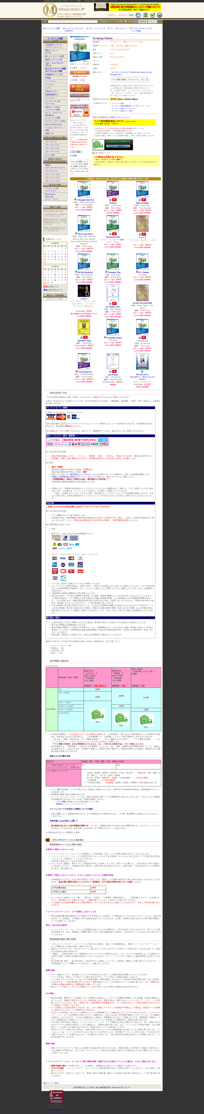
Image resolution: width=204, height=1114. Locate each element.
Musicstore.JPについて (121, 1088)
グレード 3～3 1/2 (52, 178)
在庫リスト (50, 134)
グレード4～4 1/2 (52, 145)
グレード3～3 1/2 (52, 148)
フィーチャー (50, 81)
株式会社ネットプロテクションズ (84, 474)
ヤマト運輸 (61, 802)
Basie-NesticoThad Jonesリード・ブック (51, 196)
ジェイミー (122, 28)
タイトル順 (50, 155)
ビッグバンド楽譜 (52, 28)
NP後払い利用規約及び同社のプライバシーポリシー (73, 477)
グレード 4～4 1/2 (52, 174)
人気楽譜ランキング (53, 45)
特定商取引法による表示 (84, 1088)
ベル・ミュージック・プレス (100, 28)
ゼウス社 (50, 424)
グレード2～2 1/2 (52, 152)
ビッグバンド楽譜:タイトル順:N (122, 111)
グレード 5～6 (51, 171)
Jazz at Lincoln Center (53, 124)
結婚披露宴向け (51, 95)
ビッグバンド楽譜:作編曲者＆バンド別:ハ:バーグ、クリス (131, 106)
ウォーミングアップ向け (55, 121)
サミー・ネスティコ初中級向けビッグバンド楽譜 (53, 115)
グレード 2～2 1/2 (52, 181)
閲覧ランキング (51, 50)
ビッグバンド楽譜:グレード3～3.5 (123, 108)
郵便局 (59, 804)
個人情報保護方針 (103, 1088)
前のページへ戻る (51, 1083)
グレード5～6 (50, 142)
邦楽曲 (48, 78)
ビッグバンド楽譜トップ (55, 40)
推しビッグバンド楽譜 (54, 56)
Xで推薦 (73, 156)
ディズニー (50, 85)
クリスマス (50, 98)
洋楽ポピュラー (51, 91)
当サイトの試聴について (56, 1110)
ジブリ (48, 88)
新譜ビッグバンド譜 (53, 60)
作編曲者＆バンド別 (53, 75)
